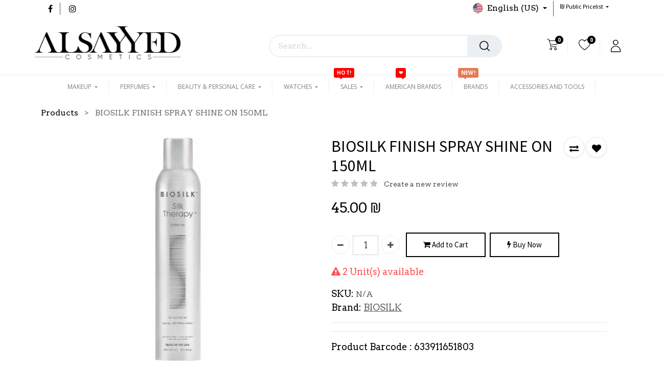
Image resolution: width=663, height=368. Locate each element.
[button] (584, 6)
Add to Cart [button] (445, 245)
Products (59, 113)
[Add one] (390, 245)
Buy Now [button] (524, 245)
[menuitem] (413, 87)
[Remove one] (340, 245)
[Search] (484, 46)
